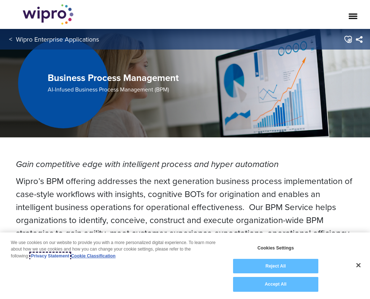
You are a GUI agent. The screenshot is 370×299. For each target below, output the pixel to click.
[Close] (358, 266)
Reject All (276, 266)
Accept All (276, 284)
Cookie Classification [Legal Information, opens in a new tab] (93, 256)
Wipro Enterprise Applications (57, 39)
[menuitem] (359, 39)
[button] (348, 39)
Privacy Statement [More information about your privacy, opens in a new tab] (50, 256)
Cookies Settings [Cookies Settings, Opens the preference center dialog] (275, 248)
